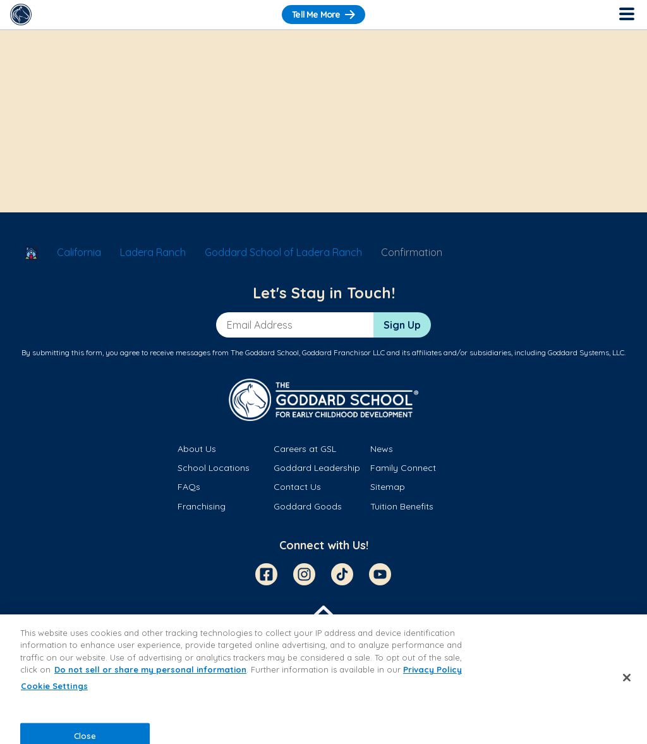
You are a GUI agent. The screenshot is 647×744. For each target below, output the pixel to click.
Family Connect (403, 467)
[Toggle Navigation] (626, 14)
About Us (197, 448)
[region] (323, 679)
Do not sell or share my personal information (150, 669)
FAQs (189, 486)
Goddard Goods (308, 506)
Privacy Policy (432, 669)
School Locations (214, 467)
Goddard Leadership (317, 467)
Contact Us (297, 486)
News (381, 448)
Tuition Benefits (401, 506)
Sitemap (387, 486)
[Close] (627, 678)
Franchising (202, 506)
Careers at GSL (305, 448)
